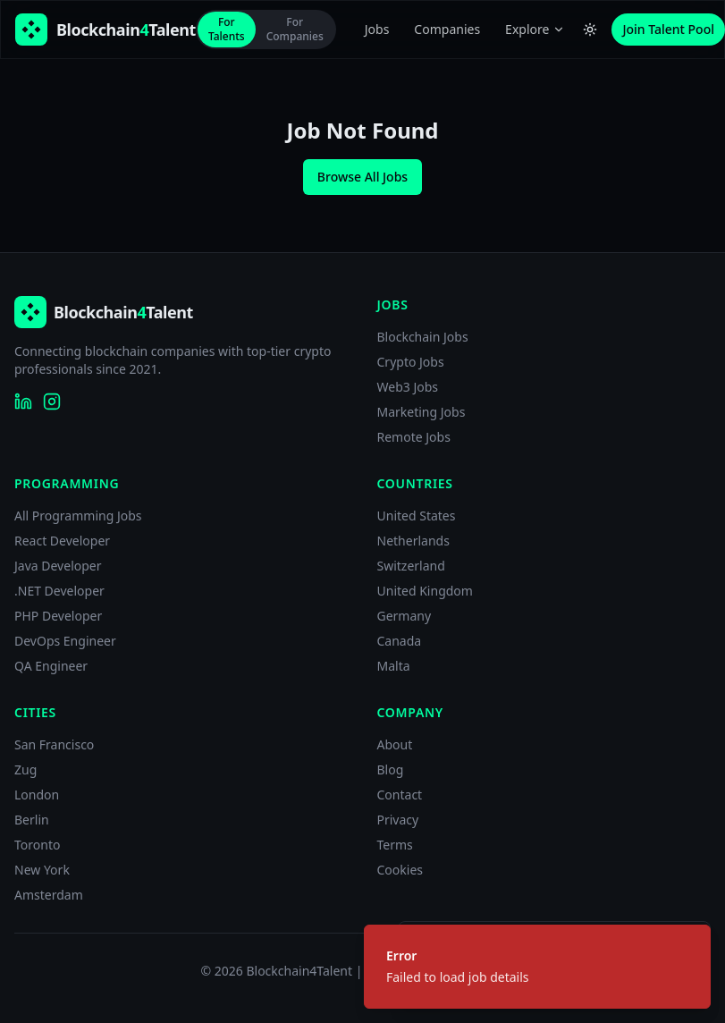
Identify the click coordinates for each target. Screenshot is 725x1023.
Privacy (398, 819)
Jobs (377, 29)
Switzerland (411, 565)
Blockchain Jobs (422, 336)
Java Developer (58, 565)
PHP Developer (58, 615)
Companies (447, 29)
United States (416, 515)
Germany (404, 615)
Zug (25, 769)
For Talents (226, 29)
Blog (390, 769)
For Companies (295, 29)
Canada (399, 640)
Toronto (37, 844)
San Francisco (54, 744)
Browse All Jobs (362, 176)
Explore (535, 29)
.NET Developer (59, 590)
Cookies (400, 869)
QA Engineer (51, 665)
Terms (395, 844)
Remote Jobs (414, 436)
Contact (400, 794)
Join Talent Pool (668, 29)
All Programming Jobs (78, 515)
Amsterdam (48, 894)
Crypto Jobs (410, 361)
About (395, 744)
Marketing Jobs (421, 411)
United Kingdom (425, 590)
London (36, 794)
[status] (537, 967)
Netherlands (413, 540)
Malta (393, 665)
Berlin (31, 819)
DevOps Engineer (65, 640)
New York (42, 869)
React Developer (62, 540)
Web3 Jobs (408, 386)
